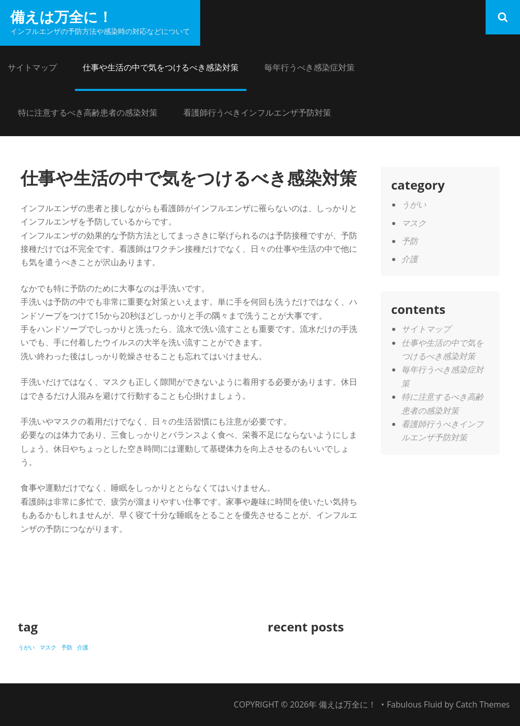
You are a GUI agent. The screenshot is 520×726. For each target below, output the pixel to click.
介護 (409, 259)
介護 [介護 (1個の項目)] (82, 647)
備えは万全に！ (61, 16)
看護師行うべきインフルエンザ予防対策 (257, 112)
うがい (413, 204)
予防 (409, 241)
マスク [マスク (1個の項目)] (48, 647)
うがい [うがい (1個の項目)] (26, 647)
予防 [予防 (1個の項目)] (66, 647)
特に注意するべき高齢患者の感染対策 (88, 112)
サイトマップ (32, 67)
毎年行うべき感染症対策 (309, 67)
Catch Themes (483, 704)
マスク (413, 223)
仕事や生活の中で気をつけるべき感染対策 (161, 67)
